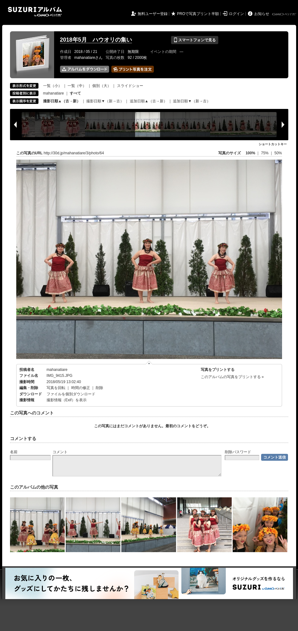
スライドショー (130, 86)
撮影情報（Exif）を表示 (67, 400)
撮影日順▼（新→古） (105, 101)
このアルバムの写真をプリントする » (232, 377)
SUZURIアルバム (35, 11)
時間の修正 (80, 388)
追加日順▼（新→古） (191, 101)
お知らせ (261, 14)
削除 (99, 388)
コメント (60, 452)
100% (250, 153)
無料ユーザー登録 (153, 14)
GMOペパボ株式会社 (284, 14)
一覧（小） (52, 86)
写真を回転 (56, 388)
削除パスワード (238, 452)
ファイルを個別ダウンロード (71, 394)
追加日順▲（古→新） (148, 101)
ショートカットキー (273, 144)
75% (265, 153)
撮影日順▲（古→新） (62, 101)
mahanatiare (53, 93)
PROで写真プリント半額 (198, 14)
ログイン (236, 14)
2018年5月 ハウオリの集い (96, 40)
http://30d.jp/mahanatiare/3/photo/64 (74, 153)
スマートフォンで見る (195, 40)
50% (278, 153)
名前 (14, 452)
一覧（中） (77, 86)
